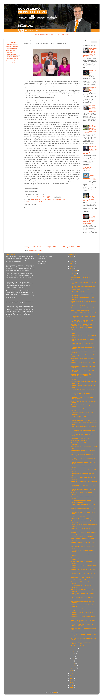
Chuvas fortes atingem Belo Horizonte (81, 579)
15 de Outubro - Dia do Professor (80, 440)
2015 (71, 683)
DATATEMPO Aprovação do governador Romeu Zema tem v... (82, 625)
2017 (71, 678)
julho (72, 653)
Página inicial (52, 247)
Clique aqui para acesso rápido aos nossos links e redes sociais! (51, 34)
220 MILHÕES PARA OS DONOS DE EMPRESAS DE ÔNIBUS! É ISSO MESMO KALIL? (89, 219)
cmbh (63, 199)
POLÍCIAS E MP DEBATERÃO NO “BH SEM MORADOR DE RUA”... (83, 382)
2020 (71, 671)
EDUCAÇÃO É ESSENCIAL (87, 168)
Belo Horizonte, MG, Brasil (34, 201)
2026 (71, 256)
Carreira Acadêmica (11, 48)
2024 (71, 261)
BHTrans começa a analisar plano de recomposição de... (81, 501)
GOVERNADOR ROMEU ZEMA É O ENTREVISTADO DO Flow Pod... (81, 374)
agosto (73, 651)
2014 (71, 685)
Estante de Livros (11, 54)
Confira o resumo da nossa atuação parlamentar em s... (81, 642)
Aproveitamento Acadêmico (10, 51)
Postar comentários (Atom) (35, 250)
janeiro (73, 668)
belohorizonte (42, 199)
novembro (74, 273)
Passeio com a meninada (78, 516)
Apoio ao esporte (75, 280)
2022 (71, 266)
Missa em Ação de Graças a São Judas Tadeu (83, 307)
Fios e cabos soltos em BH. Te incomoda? (82, 536)
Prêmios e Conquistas (12, 56)
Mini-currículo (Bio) (11, 42)
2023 (71, 263)
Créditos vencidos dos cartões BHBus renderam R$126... (81, 435)
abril (72, 661)
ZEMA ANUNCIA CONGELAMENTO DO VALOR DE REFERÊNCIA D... (82, 321)
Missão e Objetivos (11, 63)
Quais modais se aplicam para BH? (80, 310)
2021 (71, 268)
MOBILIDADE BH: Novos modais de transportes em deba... (81, 290)
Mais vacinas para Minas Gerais (93, 89)
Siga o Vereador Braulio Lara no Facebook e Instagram (93, 176)
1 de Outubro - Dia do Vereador (79, 646)
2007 (71, 687)
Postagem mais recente (33, 247)
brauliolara (49, 199)
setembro (74, 649)
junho (73, 656)
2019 (71, 673)
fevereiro (74, 665)
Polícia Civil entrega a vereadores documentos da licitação (92, 108)
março (73, 663)
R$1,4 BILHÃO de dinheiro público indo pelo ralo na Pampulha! (89, 129)
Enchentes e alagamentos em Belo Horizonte (83, 420)
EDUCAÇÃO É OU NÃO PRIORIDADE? (82, 577)
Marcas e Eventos (11, 61)
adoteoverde (34, 199)
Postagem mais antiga (71, 247)
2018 (71, 675)
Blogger (55, 692)
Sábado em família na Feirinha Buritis (81, 518)
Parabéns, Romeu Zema (78, 305)
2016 (71, 680)
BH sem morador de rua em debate (80, 277)
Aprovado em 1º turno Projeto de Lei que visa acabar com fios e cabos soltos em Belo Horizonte (90, 52)
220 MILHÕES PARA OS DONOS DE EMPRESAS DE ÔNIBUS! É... (81, 324)
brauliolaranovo (57, 199)
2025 (71, 259)
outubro (73, 275)
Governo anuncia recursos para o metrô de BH (84, 632)
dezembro (74, 270)
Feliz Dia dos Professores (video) (80, 438)
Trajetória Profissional (12, 46)
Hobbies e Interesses (12, 58)
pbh (67, 199)
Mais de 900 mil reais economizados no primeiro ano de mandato (90, 150)
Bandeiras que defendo (12, 44)
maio (73, 658)
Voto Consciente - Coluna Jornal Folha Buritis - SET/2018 (89, 197)
